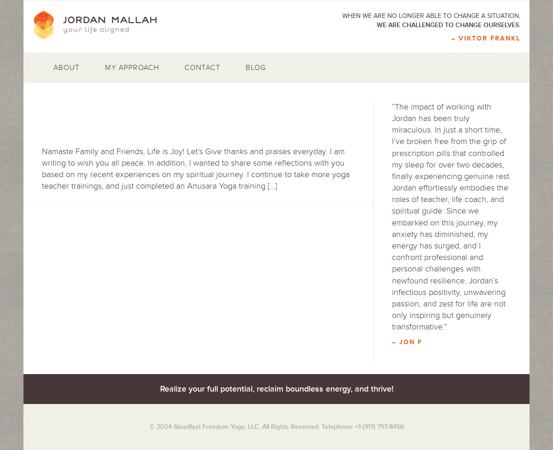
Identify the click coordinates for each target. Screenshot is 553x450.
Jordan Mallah (102, 25)
